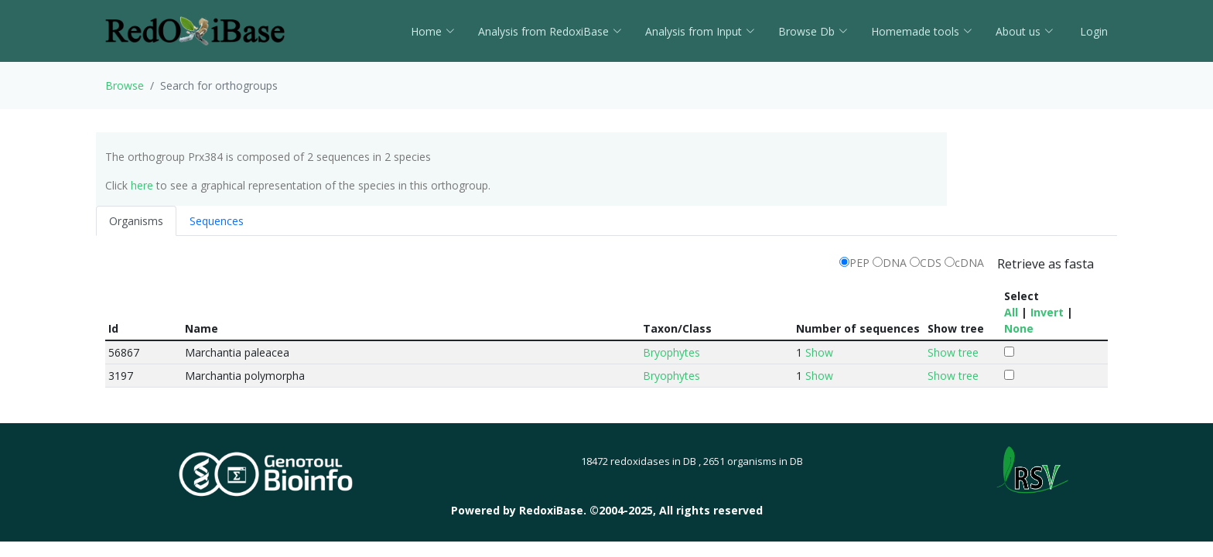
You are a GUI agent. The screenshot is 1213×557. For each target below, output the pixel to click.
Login (1092, 31)
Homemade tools (921, 31)
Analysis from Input (700, 31)
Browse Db (813, 31)
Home (433, 31)
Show (819, 352)
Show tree (953, 352)
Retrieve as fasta (1045, 263)
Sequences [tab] (217, 221)
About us (1025, 31)
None (1019, 328)
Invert (1047, 312)
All (1011, 312)
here (142, 185)
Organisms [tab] (136, 221)
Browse (124, 85)
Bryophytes (671, 352)
